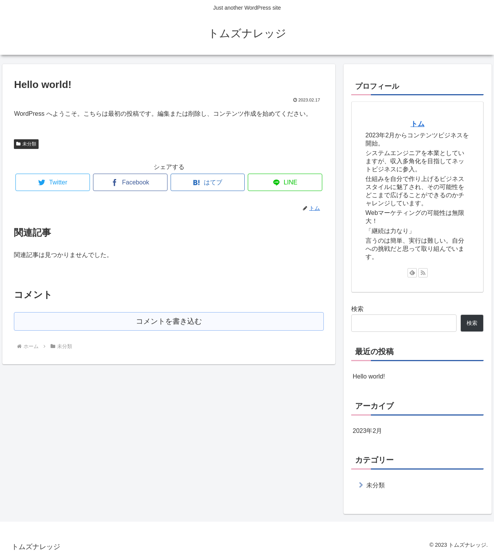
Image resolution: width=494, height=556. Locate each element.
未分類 (26, 144)
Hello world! (369, 376)
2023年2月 (367, 431)
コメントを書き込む (169, 321)
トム (418, 124)
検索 (357, 309)
